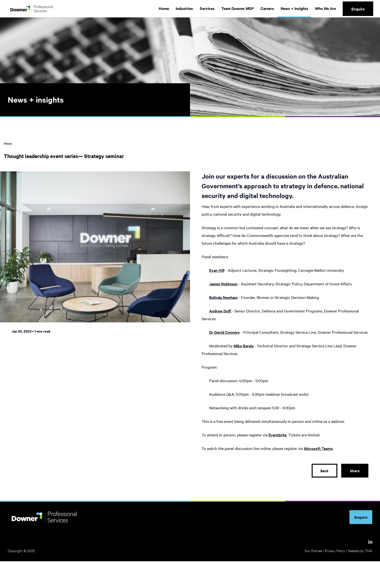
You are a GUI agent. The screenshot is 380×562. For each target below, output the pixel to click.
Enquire (357, 8)
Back (324, 471)
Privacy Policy (335, 551)
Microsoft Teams (318, 448)
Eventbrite (277, 434)
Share (355, 471)
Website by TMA (360, 551)
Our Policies (313, 551)
